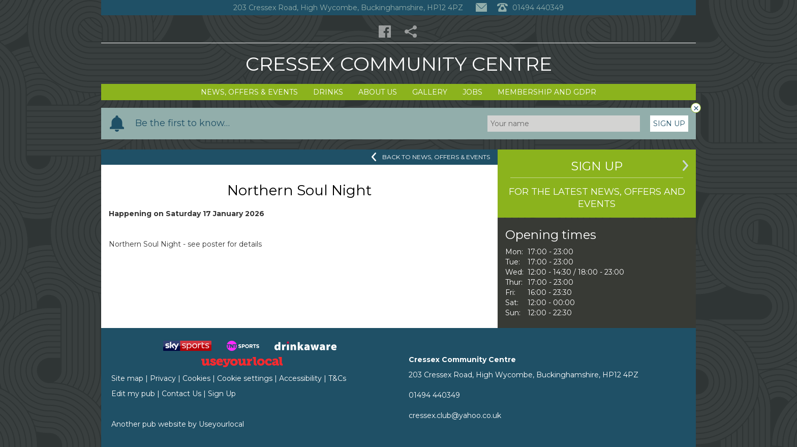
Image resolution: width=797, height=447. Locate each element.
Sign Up (669, 123)
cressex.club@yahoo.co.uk (455, 415)
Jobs (472, 92)
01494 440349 (434, 395)
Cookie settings (244, 378)
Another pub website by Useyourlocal (177, 424)
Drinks (328, 92)
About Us (377, 92)
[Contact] (481, 7)
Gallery (429, 92)
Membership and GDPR (547, 92)
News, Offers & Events (249, 92)
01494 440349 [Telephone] (530, 7)
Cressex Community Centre (399, 64)
